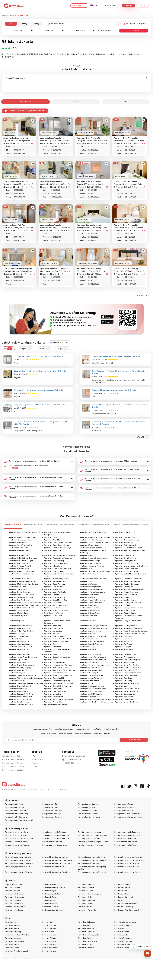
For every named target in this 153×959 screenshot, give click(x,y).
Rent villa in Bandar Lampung (125, 922)
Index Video (108, 734)
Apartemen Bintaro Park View (19, 628)
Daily (11, 24)
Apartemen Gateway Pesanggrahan (93, 592)
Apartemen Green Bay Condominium (128, 667)
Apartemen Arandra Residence (91, 691)
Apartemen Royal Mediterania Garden (129, 589)
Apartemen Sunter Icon (123, 639)
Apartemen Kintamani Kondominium (93, 660)
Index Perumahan (65, 734)
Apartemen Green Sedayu (89, 681)
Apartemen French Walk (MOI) (126, 670)
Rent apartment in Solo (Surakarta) (127, 814)
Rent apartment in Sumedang (16, 817)
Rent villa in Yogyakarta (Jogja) (16, 951)
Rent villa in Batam (12, 928)
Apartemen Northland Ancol (19, 569)
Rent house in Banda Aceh (51, 894)
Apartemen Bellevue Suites (90, 613)
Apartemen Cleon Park (123, 678)
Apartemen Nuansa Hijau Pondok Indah (58, 639)
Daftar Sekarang (134, 740)
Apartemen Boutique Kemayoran (127, 584)
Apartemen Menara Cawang (19, 662)
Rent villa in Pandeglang (123, 938)
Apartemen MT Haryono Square (126, 626)
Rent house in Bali (120, 891)
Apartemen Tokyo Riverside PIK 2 (127, 691)
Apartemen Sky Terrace (88, 584)
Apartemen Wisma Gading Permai (56, 579)
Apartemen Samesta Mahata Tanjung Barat (96, 699)
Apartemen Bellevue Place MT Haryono (58, 683)
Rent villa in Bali (47, 922)
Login (143, 5)
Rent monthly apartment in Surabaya (91, 857)
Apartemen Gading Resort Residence (93, 657)
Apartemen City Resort (123, 644)
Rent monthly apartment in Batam (127, 867)
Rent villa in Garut (48, 932)
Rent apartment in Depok (87, 807)
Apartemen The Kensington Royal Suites (94, 665)
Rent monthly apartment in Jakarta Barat (129, 860)
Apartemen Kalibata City (53, 595)
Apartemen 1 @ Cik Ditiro (18, 660)
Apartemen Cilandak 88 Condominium (58, 686)
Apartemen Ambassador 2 (125, 657)
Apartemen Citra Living (123, 681)
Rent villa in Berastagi (86, 928)
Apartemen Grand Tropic (18, 689)
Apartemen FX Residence (124, 555)
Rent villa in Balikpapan (86, 922)
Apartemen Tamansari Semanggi (21, 597)
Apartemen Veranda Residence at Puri (129, 628)
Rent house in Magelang (14, 903)
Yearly (36, 24)
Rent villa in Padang (85, 938)
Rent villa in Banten (85, 925)
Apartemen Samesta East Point (91, 675)
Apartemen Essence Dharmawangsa (128, 548)
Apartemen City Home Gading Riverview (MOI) (25, 532)
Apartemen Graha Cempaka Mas (56, 610)
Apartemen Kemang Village (90, 561)
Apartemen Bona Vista (52, 626)
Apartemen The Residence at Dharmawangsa (96, 702)
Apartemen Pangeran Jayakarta (56, 641)
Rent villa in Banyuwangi (123, 925)
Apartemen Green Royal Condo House (58, 675)
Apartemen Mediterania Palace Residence (24, 584)
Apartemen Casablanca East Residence (94, 628)
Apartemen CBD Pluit (123, 605)
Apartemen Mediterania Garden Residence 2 (131, 566)
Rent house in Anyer (85, 891)
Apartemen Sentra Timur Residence (22, 571)
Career (34, 767)
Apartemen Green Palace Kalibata (127, 581)
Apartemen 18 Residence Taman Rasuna (95, 571)
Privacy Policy (32, 790)
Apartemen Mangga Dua (53, 631)
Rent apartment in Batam (123, 804)
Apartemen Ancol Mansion (54, 540)
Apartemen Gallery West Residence (21, 631)
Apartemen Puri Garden (88, 634)
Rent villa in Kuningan (49, 935)
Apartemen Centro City (88, 555)
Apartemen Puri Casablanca (19, 600)
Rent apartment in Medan (123, 810)
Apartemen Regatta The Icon (19, 702)
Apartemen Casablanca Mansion (91, 589)
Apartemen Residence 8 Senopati (21, 561)
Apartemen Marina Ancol (53, 603)
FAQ (33, 756)
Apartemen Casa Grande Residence (22, 581)
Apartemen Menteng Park (18, 613)
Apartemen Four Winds (123, 641)
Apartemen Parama (16, 639)
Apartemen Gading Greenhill (125, 545)
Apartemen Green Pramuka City (20, 545)
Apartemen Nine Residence (125, 662)
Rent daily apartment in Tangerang (127, 832)
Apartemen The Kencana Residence (93, 689)
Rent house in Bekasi (122, 887)
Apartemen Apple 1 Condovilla (91, 694)
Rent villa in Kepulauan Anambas (17, 935)
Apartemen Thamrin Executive (20, 540)
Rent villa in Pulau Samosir (87, 941)
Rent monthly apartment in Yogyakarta (56, 872)
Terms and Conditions (47, 790)
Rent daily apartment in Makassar (17, 845)
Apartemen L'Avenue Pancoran (126, 537)
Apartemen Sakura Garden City (55, 673)
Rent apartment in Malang (87, 810)
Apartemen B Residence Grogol (55, 704)
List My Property (110, 5)
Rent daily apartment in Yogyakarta (54, 845)
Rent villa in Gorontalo (86, 932)
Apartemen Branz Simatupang (20, 667)
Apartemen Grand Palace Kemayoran (57, 569)
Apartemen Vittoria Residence (91, 662)
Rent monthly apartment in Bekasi (17, 860)
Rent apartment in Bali (11, 756)
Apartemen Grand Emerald (125, 610)
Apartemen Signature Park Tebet (56, 563)
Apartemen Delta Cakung (53, 689)
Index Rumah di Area (48, 734)
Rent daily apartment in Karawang (126, 845)
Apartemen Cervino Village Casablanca (58, 542)
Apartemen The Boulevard (18, 589)
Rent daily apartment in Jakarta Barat (128, 835)
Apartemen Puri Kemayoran (54, 589)
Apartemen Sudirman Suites (54, 636)
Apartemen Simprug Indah (124, 699)
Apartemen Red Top (87, 647)
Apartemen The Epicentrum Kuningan (58, 665)
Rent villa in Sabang (12, 944)
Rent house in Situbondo (14, 910)
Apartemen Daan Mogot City (19, 691)
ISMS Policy (62, 790)
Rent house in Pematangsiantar (126, 903)
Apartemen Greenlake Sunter (126, 558)
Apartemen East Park (52, 608)
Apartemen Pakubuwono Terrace (127, 563)
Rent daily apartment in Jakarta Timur (19, 838)
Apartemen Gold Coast (123, 636)
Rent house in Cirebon (13, 900)
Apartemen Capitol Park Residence (92, 600)
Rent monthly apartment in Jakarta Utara (57, 860)
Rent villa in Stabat (12, 948)
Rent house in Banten (122, 894)
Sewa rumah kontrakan (13, 884)
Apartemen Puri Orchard (89, 649)
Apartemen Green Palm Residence (127, 665)
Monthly (24, 24)
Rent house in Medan (85, 903)
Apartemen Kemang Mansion (126, 561)
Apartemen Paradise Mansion (90, 610)
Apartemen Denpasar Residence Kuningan (95, 537)
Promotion (36, 763)
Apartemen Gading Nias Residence (21, 574)
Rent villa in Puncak (49, 951)
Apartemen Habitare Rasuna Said (56, 667)
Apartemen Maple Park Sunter (55, 592)
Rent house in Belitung (86, 897)
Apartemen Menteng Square (90, 545)
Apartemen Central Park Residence (57, 657)
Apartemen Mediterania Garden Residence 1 (25, 603)
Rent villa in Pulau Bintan (50, 941)
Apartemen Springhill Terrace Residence (129, 608)
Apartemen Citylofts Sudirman (91, 654)
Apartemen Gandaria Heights (125, 600)
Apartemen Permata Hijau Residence (93, 626)
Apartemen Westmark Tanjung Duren (93, 532)
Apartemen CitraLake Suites (125, 654)
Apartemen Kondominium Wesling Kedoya (59, 670)
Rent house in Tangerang (51, 884)
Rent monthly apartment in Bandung (55, 857)
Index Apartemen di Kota (43, 729)
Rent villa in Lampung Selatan (89, 935)
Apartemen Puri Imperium (18, 616)
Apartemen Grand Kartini (53, 616)
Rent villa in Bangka (49, 925)
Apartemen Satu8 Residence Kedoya (57, 548)
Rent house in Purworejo (50, 907)
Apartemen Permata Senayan (55, 597)
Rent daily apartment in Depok (125, 838)
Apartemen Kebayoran (17, 673)
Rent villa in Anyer (11, 922)
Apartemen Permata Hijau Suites (127, 683)
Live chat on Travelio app (74, 756)
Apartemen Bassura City (124, 542)
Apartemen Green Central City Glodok (93, 579)
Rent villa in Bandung (12, 925)
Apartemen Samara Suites (125, 694)
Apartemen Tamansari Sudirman (92, 566)
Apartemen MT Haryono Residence (128, 603)
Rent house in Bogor (12, 891)
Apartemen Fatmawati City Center (21, 694)
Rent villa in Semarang (50, 944)
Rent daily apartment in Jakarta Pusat (55, 838)
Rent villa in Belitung (49, 928)
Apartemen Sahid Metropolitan (55, 600)
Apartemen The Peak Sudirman (126, 571)
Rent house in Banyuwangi (15, 897)
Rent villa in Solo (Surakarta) (124, 944)
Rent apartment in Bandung (13, 759)
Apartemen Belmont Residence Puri (93, 548)
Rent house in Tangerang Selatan (54, 887)
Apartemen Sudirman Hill (18, 670)
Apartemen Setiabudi (87, 581)
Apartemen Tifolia (86, 569)
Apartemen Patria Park (52, 550)
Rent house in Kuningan (86, 900)
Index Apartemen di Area (64, 729)
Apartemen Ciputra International (20, 644)
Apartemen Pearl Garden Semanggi (93, 636)
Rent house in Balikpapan (14, 894)
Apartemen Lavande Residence (91, 644)
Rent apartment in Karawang (15, 810)
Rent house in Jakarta (86, 884)
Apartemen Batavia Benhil (89, 595)
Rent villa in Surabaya (86, 948)
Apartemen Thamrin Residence (126, 592)
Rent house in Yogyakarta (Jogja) (126, 910)
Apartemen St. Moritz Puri (18, 548)
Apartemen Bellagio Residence (55, 581)
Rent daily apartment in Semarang (90, 845)
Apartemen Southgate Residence (92, 686)
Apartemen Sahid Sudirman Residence (23, 558)
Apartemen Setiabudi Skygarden (20, 566)
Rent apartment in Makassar (52, 810)
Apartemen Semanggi (52, 654)
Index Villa (97, 734)
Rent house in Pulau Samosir (15, 907)
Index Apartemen (82, 729)
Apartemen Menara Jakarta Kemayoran (58, 699)
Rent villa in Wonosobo (122, 948)
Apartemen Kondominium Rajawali (127, 660)
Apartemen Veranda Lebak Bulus (21, 704)
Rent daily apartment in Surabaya (90, 832)
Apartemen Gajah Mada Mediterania (128, 579)
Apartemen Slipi (50, 644)
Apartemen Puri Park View (53, 587)
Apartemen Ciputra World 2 (89, 639)
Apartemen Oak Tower (52, 647)
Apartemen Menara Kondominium (56, 605)
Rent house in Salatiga (86, 907)
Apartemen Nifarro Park (53, 566)
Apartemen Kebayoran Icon (19, 649)
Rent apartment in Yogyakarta (14, 767)
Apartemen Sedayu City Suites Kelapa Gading (25, 683)
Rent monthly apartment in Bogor (90, 863)
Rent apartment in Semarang (88, 814)
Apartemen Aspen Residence (90, 631)
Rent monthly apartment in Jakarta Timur (20, 863)
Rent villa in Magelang (13, 938)
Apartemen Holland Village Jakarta (127, 689)
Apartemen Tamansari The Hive (20, 647)
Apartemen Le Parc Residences (126, 702)
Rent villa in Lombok (121, 935)
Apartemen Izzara (121, 686)
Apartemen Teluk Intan (88, 621)
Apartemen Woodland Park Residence (58, 558)
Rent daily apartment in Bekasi (16, 835)
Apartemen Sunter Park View (54, 584)
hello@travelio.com (71, 759)
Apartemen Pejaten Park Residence (22, 665)
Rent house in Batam (49, 897)
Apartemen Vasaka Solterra (90, 697)
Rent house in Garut (49, 900)
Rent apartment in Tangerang (89, 817)
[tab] (76, 78)
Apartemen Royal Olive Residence (92, 641)
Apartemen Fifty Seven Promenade (128, 673)
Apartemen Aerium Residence (91, 678)
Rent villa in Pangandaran (14, 941)
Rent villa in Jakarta (121, 932)
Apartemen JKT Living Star (89, 673)
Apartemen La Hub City (52, 694)
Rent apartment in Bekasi (14, 807)
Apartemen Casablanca (88, 616)
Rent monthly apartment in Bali (53, 867)
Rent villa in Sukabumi (50, 948)
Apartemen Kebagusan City (54, 561)
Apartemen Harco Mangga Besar (92, 670)
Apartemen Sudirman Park (54, 571)
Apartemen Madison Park (18, 542)
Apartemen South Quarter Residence (22, 675)
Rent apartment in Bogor (51, 807)
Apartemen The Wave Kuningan (91, 540)
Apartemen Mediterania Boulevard (21, 608)
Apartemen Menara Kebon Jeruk (20, 697)
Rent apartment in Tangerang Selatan (128, 817)
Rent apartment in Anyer (14, 804)
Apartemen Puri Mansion (124, 649)
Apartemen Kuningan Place (90, 608)
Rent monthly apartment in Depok (126, 863)
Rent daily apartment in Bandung (54, 832)
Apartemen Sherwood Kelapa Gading (22, 537)
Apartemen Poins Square (124, 587)
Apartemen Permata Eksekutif (20, 686)
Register (129, 5)
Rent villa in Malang (49, 938)
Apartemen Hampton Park (18, 555)
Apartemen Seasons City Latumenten (93, 558)
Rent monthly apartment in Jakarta (18, 857)
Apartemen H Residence (88, 574)
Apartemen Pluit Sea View (18, 563)
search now (133, 30)
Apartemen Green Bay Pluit (125, 532)
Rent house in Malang (49, 903)
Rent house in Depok (12, 887)
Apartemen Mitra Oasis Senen (20, 579)
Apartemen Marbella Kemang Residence (130, 634)
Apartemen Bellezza (87, 597)
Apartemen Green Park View (19, 550)
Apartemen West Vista (52, 634)
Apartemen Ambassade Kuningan (127, 540)
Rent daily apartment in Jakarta (16, 832)
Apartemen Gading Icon (17, 587)
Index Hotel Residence (83, 734)
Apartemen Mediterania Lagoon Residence (59, 555)
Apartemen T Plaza (51, 660)
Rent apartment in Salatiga (51, 814)
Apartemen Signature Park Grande (21, 595)
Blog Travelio (37, 759)
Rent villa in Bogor (120, 928)
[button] (76, 78)
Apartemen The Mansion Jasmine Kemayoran (25, 678)
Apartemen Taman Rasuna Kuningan (57, 545)
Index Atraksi (96, 729)
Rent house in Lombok (122, 900)
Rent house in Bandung (122, 884)
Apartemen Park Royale (88, 605)
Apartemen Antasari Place (53, 702)
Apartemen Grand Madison (89, 667)
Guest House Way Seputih (53, 613)
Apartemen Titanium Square (125, 613)
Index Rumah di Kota (111, 729)
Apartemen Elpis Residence (19, 641)
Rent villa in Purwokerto (123, 941)
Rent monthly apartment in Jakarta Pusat (57, 863)
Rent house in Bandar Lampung (89, 894)
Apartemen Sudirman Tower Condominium (24, 605)
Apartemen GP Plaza (122, 597)
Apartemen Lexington (123, 647)
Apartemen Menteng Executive (91, 587)
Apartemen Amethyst (17, 634)
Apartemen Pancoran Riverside (91, 563)
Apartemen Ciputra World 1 (54, 678)
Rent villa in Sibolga (85, 944)
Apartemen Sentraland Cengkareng (57, 681)
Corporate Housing (79, 5)
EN (96, 5)
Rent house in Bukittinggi (123, 897)
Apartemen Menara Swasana (126, 675)
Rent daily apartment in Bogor (89, 838)
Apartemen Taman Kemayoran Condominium (131, 631)
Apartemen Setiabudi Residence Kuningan (95, 542)
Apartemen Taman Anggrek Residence (23, 657)
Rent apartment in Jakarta (12, 763)
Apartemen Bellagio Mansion (54, 662)
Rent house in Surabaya (86, 887)
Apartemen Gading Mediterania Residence (130, 574)
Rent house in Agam (49, 891)
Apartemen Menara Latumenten (20, 626)
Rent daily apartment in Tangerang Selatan (93, 842)
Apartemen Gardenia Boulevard (126, 569)
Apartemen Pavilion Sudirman (20, 592)
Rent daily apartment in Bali (52, 842)
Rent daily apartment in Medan (16, 842)
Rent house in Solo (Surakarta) (53, 910)
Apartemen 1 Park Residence (19, 636)
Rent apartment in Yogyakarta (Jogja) (19, 820)
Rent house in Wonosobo (87, 910)
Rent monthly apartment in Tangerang (128, 857)
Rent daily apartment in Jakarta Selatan (92, 835)
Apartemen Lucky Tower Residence (128, 621)
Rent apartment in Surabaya (13, 770)
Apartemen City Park (16, 621)
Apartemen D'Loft (86, 683)
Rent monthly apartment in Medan (17, 867)
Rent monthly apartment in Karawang (128, 872)
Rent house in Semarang (123, 907)
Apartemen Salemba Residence (91, 603)
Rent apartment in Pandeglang (16, 814)
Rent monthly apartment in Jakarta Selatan (94, 860)
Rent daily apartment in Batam (125, 842)
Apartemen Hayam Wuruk (124, 697)
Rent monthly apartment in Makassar (18, 872)
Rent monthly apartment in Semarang (92, 872)
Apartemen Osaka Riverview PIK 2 (56, 691)
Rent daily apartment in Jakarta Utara (55, 835)
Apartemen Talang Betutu (18, 610)
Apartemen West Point (17, 681)
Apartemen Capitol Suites (53, 628)
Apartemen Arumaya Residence (20, 699)
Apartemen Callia (50, 537)
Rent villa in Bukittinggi (13, 932)
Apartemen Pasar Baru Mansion (126, 595)
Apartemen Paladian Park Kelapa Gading (130, 550)
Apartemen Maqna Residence (19, 654)
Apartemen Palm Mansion (53, 697)
